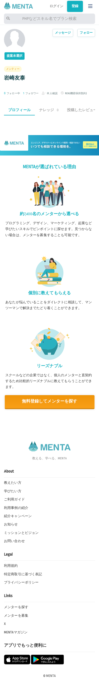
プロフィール (19, 110)
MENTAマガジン (15, 632)
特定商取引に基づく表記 (23, 574)
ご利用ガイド (14, 499)
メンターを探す (16, 607)
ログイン (57, 6)
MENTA (51, 676)
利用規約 (11, 566)
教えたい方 (12, 483)
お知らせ (11, 524)
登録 (75, 6)
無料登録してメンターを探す (49, 401)
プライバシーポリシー (21, 582)
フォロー (86, 32)
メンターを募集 (16, 615)
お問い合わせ (14, 541)
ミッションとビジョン (21, 533)
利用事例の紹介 (16, 508)
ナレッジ (49, 110)
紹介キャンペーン (18, 516)
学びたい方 (12, 491)
